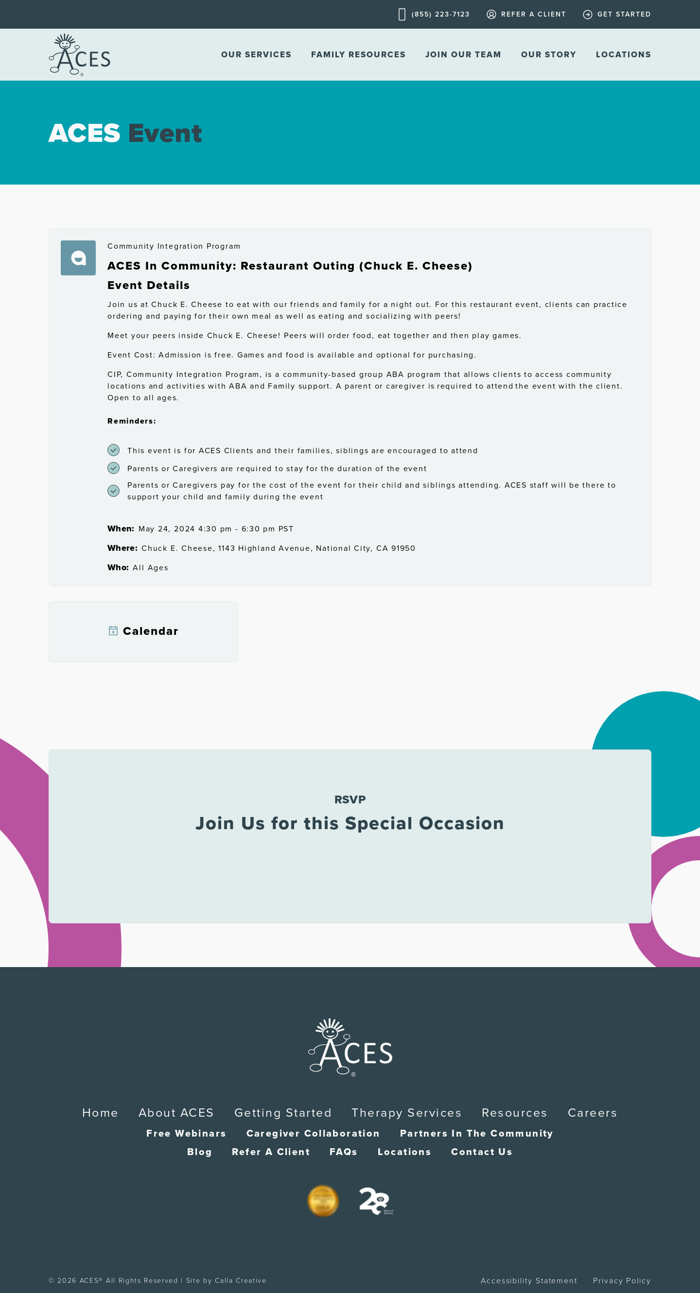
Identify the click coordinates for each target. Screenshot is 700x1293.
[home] (79, 55)
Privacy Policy (622, 1280)
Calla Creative (241, 1281)
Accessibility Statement (529, 1280)
